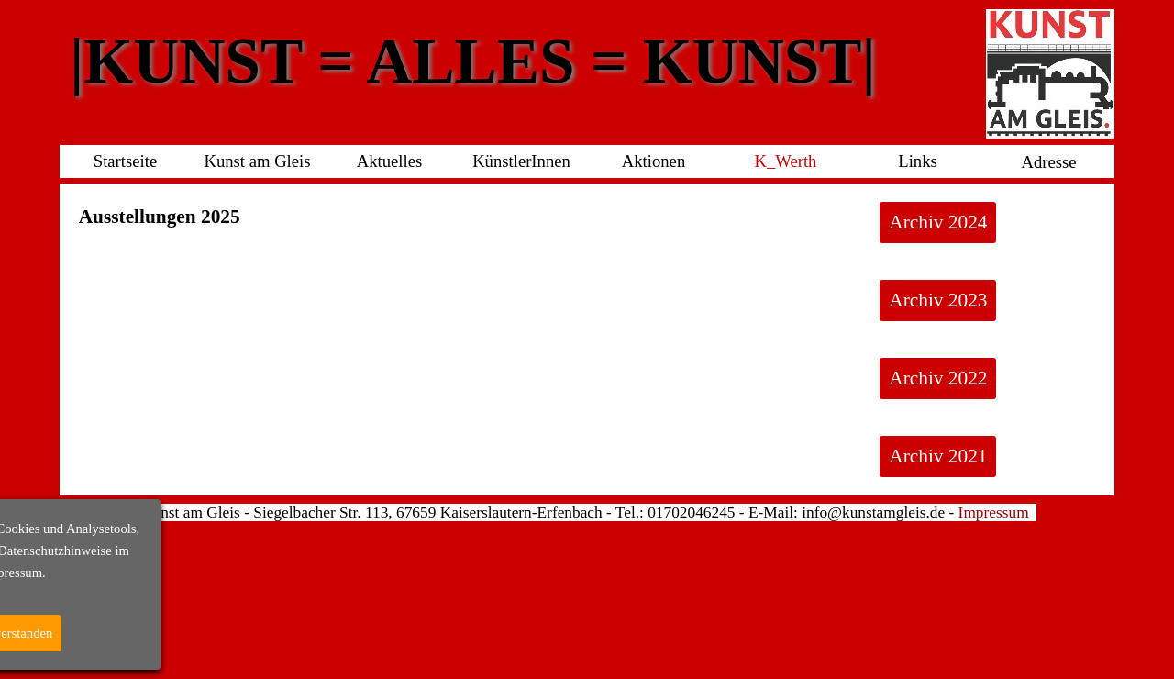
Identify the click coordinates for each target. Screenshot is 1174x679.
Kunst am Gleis (257, 161)
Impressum (993, 512)
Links (917, 161)
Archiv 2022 (938, 378)
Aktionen (653, 161)
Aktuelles (390, 161)
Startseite (125, 161)
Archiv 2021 (938, 456)
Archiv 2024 (938, 222)
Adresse (1048, 162)
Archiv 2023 (938, 300)
